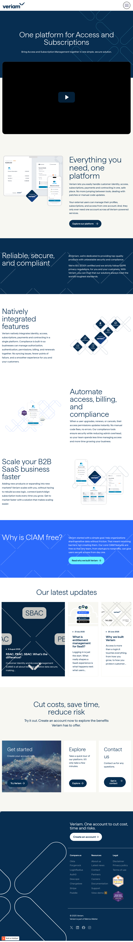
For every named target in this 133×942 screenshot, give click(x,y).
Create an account (86, 837)
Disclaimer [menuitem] (118, 862)
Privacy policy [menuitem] (120, 866)
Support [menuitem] (95, 889)
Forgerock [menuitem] (75, 866)
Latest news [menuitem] (97, 866)
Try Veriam (18, 784)
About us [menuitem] (96, 862)
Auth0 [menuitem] (73, 875)
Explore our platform (85, 224)
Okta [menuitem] (72, 862)
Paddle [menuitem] (73, 893)
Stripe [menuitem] (73, 889)
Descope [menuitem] (74, 879)
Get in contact (115, 782)
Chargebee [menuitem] (76, 884)
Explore (78, 784)
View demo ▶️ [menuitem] (99, 893)
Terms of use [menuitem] (119, 870)
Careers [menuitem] (95, 879)
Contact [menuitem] (95, 870)
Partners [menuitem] (95, 875)
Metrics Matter (91, 920)
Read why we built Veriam (86, 560)
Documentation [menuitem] (99, 884)
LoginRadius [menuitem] (76, 870)
